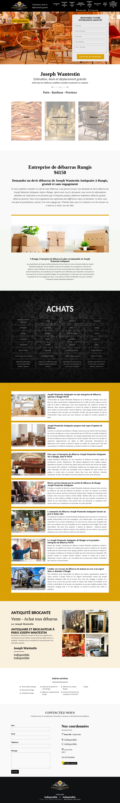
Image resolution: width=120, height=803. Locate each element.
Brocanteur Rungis (28, 690)
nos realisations (20, 20)
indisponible (82, 10)
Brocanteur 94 (97, 4)
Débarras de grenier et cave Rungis (50, 688)
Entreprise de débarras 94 (64, 4)
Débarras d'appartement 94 (81, 4)
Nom (13, 725)
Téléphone (14, 742)
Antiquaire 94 (56, 4)
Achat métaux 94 (105, 4)
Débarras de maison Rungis (70, 688)
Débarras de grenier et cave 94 (89, 4)
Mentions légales (72, 799)
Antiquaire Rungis (28, 693)
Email (13, 734)
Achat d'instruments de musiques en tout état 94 (113, 4)
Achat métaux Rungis (29, 687)
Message (14, 751)
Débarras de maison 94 (72, 4)
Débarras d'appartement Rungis (50, 693)
